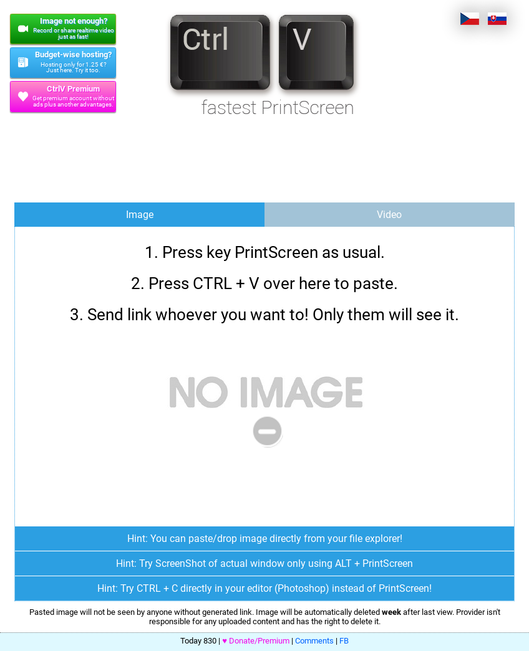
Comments (314, 640)
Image (139, 215)
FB (344, 640)
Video (389, 215)
